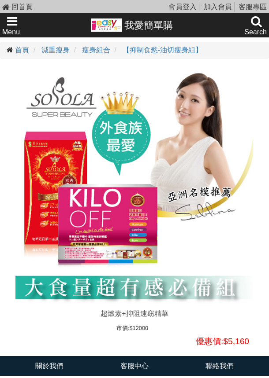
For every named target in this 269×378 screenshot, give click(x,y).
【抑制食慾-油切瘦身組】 (162, 50)
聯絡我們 (219, 366)
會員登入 (182, 7)
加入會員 (218, 7)
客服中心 (134, 366)
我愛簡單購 (132, 25)
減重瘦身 (55, 50)
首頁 (22, 50)
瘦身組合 (96, 50)
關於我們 (49, 366)
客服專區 (253, 7)
